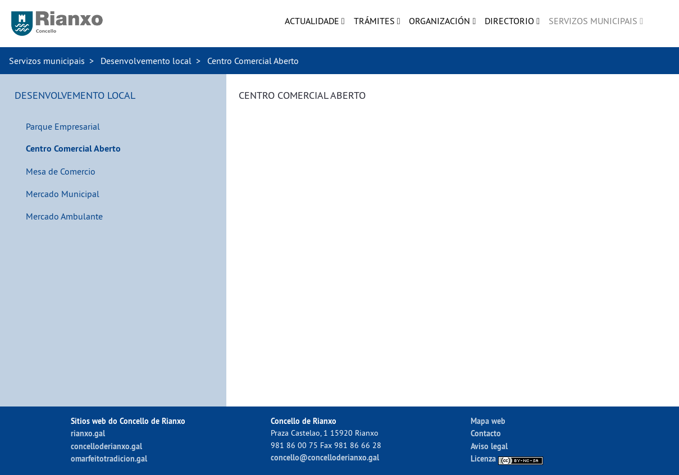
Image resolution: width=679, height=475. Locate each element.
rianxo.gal (88, 433)
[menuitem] (314, 20)
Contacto (486, 433)
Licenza (507, 458)
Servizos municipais (47, 60)
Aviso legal (489, 446)
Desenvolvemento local (146, 60)
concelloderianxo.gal (106, 446)
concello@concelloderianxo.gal (325, 457)
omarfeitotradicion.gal (109, 458)
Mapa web (488, 420)
